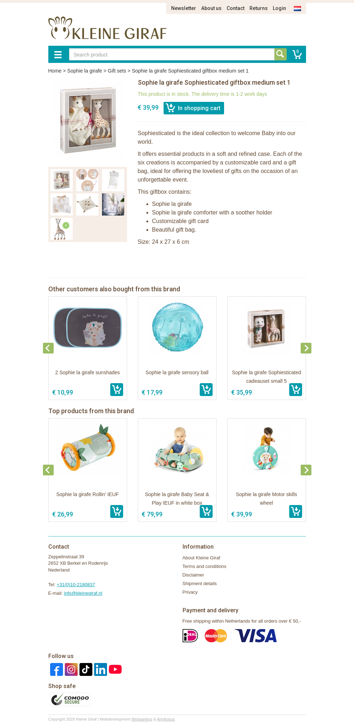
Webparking (141, 719)
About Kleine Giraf (201, 557)
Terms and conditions (205, 566)
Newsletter (183, 8)
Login (279, 8)
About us (211, 8)
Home (55, 71)
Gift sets (117, 71)
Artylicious (166, 719)
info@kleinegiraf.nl (83, 593)
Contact (235, 8)
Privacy (190, 592)
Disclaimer (193, 575)
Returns (258, 8)
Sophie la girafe (84, 71)
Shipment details (200, 583)
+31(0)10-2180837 (76, 584)
